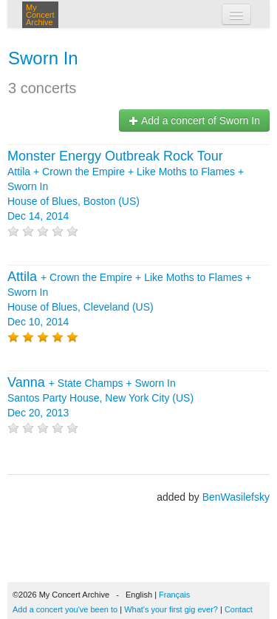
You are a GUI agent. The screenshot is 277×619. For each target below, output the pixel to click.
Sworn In (43, 58)
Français (174, 594)
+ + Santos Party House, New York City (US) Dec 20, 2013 (100, 398)
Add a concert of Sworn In (194, 120)
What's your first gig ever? (171, 609)
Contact (239, 609)
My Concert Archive (40, 15)
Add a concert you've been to (65, 609)
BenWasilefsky (236, 497)
